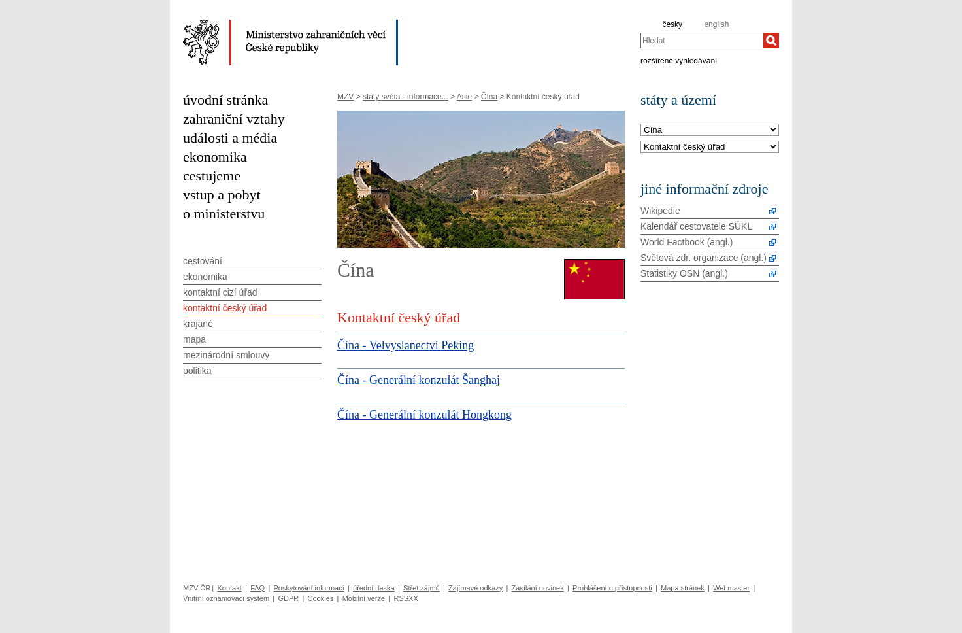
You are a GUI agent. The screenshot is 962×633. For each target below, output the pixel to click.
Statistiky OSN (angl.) (684, 273)
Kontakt (229, 588)
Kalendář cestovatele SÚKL (696, 226)
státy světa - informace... (405, 96)
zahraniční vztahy (234, 119)
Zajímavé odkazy (475, 588)
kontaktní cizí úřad (220, 292)
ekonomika (215, 156)
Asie (464, 96)
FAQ (257, 588)
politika (197, 371)
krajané (198, 323)
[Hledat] (771, 40)
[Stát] (709, 130)
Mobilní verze (363, 598)
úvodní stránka (225, 100)
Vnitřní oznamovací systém (226, 598)
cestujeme (212, 175)
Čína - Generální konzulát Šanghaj (418, 379)
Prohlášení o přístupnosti (612, 588)
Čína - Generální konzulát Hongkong (424, 414)
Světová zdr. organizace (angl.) (703, 257)
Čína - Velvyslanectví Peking (405, 345)
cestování (202, 261)
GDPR (288, 598)
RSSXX (405, 598)
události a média (230, 137)
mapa (194, 339)
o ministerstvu (224, 213)
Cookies (321, 598)
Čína (489, 96)
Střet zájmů (421, 588)
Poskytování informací (309, 588)
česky (672, 24)
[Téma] (709, 147)
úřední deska (374, 588)
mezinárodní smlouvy (226, 355)
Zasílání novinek (538, 588)
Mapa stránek (683, 588)
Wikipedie (660, 210)
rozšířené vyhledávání (678, 60)
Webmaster (731, 588)
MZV (345, 96)
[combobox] (701, 40)
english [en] (716, 24)
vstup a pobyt (222, 194)
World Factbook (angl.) (686, 242)
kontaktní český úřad (225, 308)
